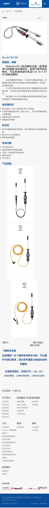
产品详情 (18, 11)
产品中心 (8, 11)
